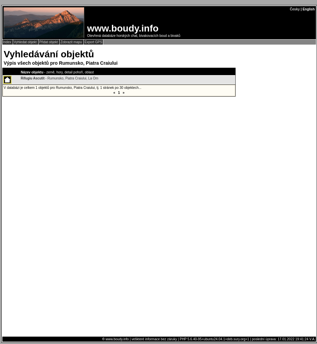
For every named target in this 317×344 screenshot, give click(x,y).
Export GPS (93, 42)
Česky (295, 9)
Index (7, 42)
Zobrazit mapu (71, 42)
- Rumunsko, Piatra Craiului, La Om (59, 78)
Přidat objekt (49, 42)
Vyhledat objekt (26, 42)
